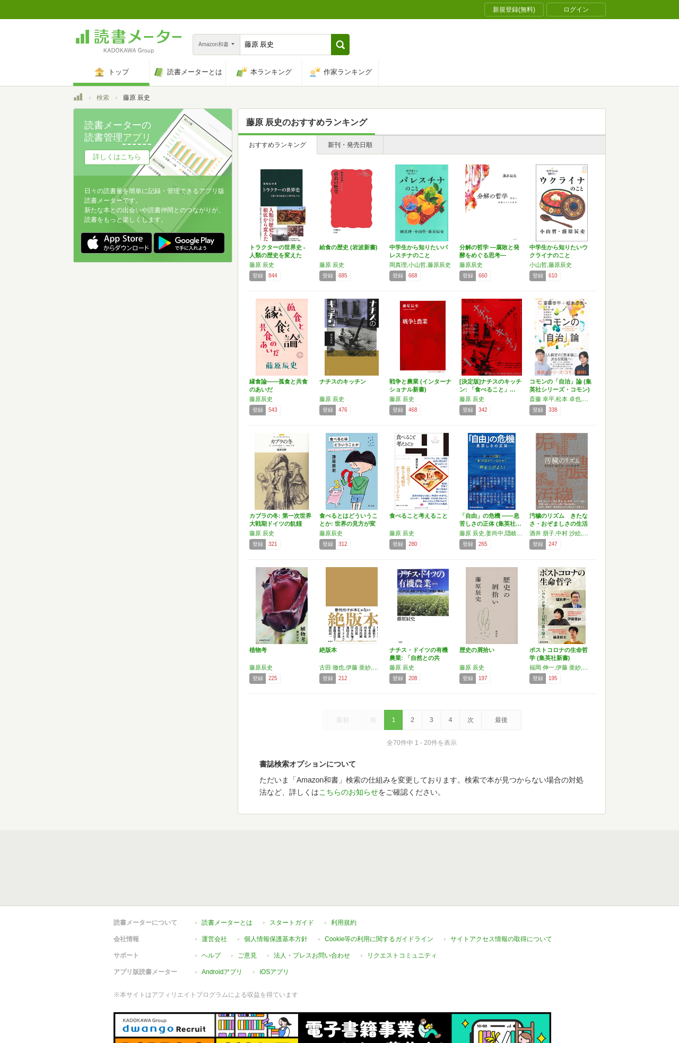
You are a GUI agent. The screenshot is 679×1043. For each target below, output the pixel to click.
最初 (342, 720)
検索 (103, 97)
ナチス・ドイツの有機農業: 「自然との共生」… (418, 658)
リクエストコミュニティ (402, 955)
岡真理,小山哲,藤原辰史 (420, 265)
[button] (340, 44)
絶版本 (328, 650)
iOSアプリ (274, 972)
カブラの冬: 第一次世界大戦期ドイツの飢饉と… (280, 523)
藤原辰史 (471, 265)
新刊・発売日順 (350, 145)
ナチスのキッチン (342, 381)
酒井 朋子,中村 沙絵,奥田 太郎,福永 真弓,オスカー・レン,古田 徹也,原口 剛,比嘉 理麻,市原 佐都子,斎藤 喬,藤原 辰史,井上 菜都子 (561, 533)
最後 (501, 720)
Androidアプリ (222, 972)
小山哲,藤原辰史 (550, 265)
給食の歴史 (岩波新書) (348, 247)
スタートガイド (291, 922)
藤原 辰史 (261, 265)
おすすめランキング (277, 145)
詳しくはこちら (117, 157)
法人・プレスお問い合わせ (312, 955)
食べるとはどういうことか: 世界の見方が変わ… (348, 523)
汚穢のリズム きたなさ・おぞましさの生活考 (558, 523)
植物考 (258, 650)
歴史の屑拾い (476, 650)
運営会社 (214, 939)
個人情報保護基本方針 (276, 939)
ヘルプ (211, 955)
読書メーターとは (227, 922)
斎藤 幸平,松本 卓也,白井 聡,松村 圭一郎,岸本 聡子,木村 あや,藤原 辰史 (561, 399)
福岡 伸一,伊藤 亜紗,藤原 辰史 (561, 667)
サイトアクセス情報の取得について (501, 939)
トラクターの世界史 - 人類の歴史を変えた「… (277, 255)
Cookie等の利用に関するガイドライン (379, 939)
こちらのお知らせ (348, 792)
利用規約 (343, 922)
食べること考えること (418, 515)
